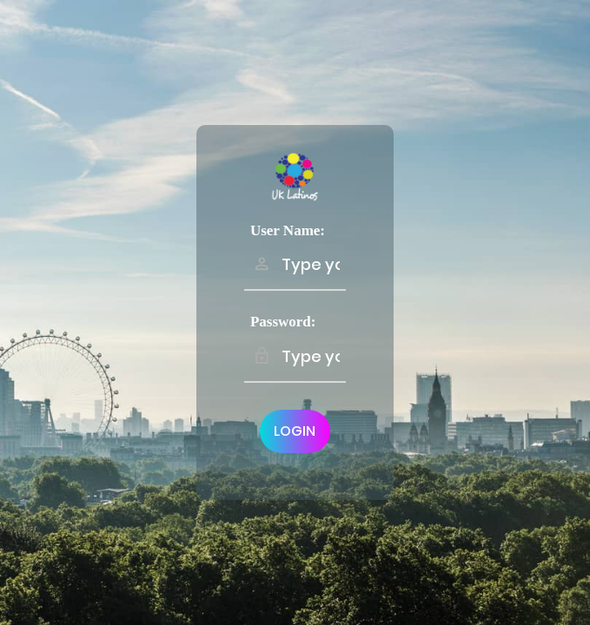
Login (294, 431)
